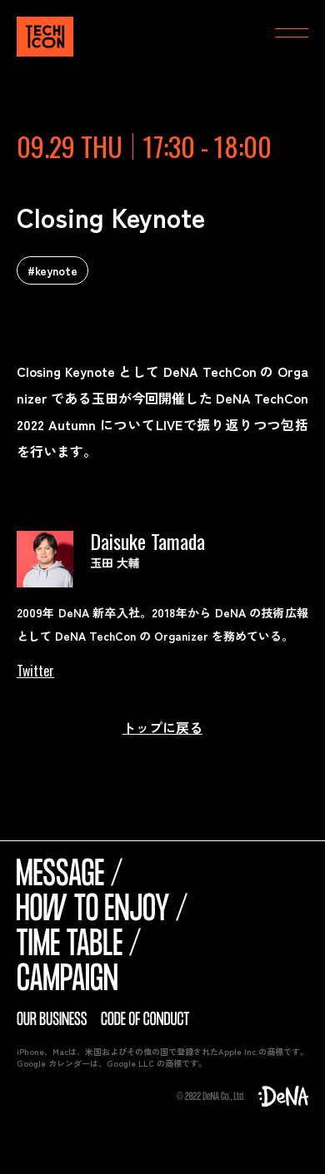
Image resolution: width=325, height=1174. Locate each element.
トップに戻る (162, 727)
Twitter (35, 671)
